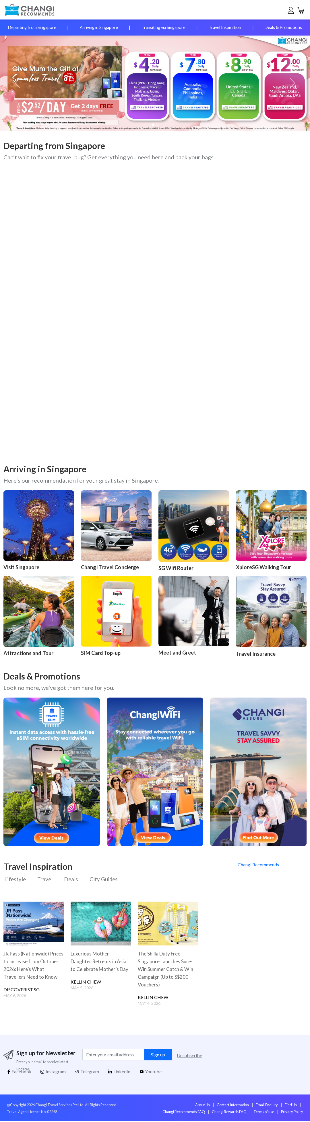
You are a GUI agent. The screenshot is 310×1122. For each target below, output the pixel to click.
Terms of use (263, 1113)
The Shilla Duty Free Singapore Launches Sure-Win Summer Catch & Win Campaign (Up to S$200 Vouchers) (167, 969)
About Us (202, 1105)
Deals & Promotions (283, 27)
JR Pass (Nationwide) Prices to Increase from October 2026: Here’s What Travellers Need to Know (31, 969)
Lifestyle (14, 880)
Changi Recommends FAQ (183, 1113)
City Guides (107, 880)
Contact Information (233, 1105)
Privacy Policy (292, 1113)
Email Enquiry (267, 1105)
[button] (292, 83)
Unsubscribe (189, 1056)
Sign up (158, 1055)
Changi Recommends (258, 864)
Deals (72, 880)
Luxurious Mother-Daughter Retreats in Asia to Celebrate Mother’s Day (100, 966)
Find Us (291, 1105)
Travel (46, 880)
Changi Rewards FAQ (229, 1113)
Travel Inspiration (225, 27)
